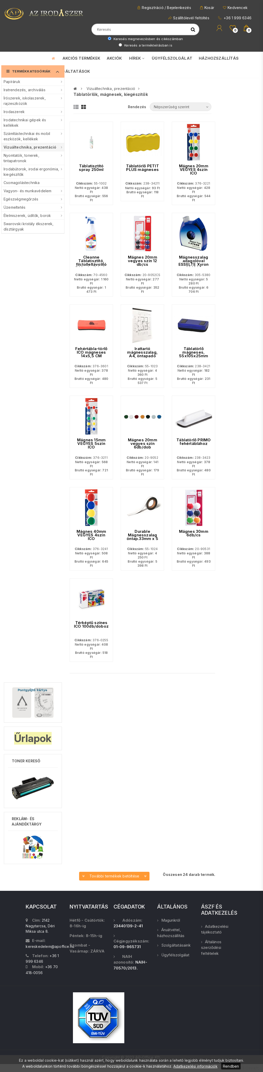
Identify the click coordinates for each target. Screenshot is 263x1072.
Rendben (231, 1066)
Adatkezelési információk (195, 1066)
